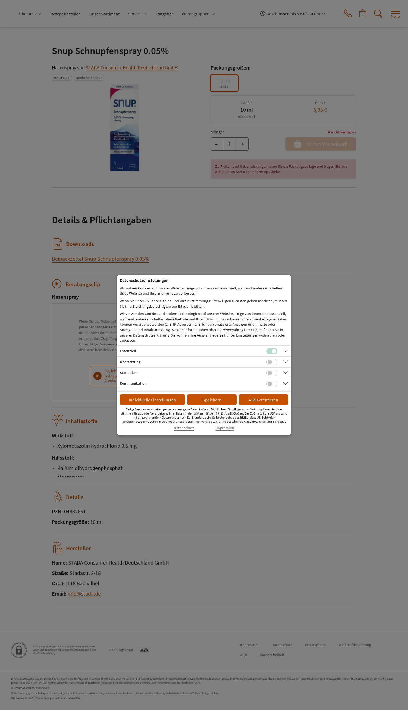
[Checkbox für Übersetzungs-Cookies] (271, 362)
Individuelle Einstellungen (152, 400)
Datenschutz (184, 428)
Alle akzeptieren (263, 400)
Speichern (212, 400)
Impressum (225, 428)
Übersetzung (130, 361)
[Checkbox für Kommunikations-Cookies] (271, 384)
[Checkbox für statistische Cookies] (271, 373)
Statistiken (129, 372)
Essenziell (128, 350)
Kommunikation (133, 383)
